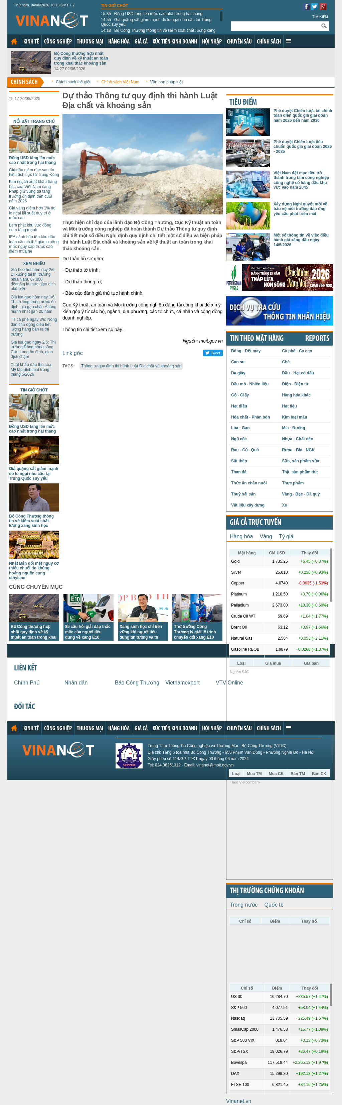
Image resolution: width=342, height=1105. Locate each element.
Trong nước (244, 905)
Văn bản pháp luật (166, 82)
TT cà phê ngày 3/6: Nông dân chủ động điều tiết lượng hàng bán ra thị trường (34, 326)
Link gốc (72, 353)
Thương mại (90, 42)
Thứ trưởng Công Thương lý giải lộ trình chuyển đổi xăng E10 (195, 632)
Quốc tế (274, 905)
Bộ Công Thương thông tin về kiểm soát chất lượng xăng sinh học (158, 32)
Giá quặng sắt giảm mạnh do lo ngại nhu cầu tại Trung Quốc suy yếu (156, 22)
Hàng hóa (119, 42)
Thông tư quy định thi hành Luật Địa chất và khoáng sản (131, 366)
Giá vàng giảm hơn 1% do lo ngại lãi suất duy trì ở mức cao (32, 213)
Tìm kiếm (320, 17)
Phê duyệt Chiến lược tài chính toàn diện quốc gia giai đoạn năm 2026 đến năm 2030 (303, 115)
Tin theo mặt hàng (257, 339)
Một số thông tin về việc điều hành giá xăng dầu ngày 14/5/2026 (301, 240)
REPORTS (317, 339)
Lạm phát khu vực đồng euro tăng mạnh (30, 227)
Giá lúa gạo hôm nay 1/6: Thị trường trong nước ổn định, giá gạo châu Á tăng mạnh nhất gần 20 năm (33, 304)
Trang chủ (14, 41)
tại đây (115, 329)
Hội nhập (212, 42)
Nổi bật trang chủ (34, 121)
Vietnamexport (182, 682)
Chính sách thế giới (73, 82)
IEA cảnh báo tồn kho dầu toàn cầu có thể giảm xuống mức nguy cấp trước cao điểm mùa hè (34, 244)
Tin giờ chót (114, 5)
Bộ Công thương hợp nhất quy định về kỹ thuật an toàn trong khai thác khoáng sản (81, 58)
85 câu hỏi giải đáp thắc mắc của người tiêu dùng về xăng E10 (88, 632)
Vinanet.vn (238, 1101)
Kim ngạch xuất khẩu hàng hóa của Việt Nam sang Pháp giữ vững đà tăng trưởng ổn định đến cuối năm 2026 (33, 191)
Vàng (266, 536)
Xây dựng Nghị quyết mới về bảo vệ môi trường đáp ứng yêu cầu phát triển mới (300, 209)
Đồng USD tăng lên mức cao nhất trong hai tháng (151, 13)
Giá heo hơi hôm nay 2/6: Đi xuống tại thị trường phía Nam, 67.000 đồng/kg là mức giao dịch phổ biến (33, 279)
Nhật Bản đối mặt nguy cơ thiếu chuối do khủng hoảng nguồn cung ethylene (33, 570)
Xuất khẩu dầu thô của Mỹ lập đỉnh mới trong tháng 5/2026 (31, 369)
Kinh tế (31, 42)
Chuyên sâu (239, 42)
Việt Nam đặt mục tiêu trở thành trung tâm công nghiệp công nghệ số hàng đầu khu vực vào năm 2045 (301, 180)
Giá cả (141, 42)
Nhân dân (76, 682)
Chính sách (269, 42)
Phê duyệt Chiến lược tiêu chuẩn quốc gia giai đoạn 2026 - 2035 (303, 147)
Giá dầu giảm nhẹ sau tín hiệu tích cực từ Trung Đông (34, 172)
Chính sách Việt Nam (120, 82)
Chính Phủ (27, 682)
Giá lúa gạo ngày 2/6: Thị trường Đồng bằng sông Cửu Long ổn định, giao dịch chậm (33, 349)
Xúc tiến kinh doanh (175, 42)
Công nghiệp (58, 42)
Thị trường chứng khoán (267, 891)
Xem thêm (288, 40)
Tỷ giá (286, 536)
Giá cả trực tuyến (255, 523)
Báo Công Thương (137, 682)
